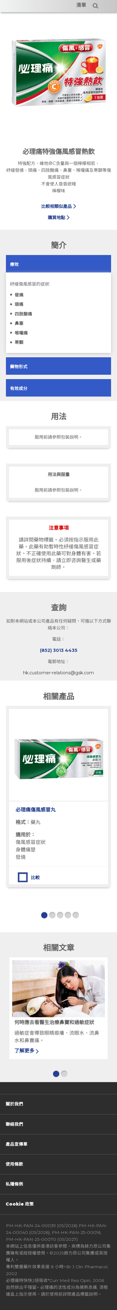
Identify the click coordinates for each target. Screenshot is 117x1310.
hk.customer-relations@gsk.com (58, 673)
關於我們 (14, 1103)
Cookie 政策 (20, 1204)
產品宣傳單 (16, 1144)
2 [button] (52, 915)
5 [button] (75, 915)
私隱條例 (14, 1184)
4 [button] (67, 915)
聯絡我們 (14, 1124)
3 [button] (60, 915)
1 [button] (44, 915)
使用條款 (14, 1164)
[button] (14, 264)
